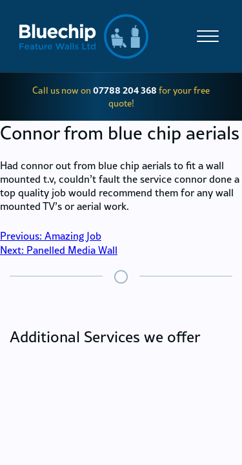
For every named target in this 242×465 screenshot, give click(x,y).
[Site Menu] (205, 36)
